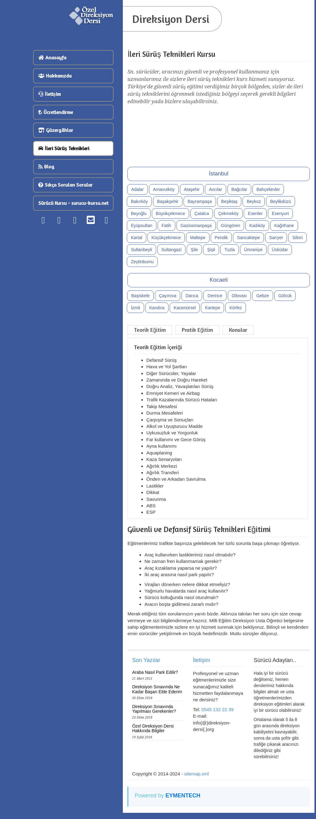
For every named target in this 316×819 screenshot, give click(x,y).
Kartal (136, 237)
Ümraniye (253, 249)
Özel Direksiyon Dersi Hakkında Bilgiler (153, 728)
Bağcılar (239, 189)
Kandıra (156, 307)
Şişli (211, 249)
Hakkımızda (55, 76)
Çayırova (167, 295)
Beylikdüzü (280, 201)
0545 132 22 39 (218, 709)
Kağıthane (284, 225)
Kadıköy (257, 225)
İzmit (135, 307)
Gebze (262, 295)
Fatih (166, 225)
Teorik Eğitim (150, 329)
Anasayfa (52, 57)
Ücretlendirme (55, 112)
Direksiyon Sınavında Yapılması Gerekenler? (154, 709)
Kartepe (212, 307)
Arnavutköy (164, 189)
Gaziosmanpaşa (196, 225)
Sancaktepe (248, 237)
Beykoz (254, 201)
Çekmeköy (228, 213)
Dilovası (239, 295)
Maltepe (198, 237)
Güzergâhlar (55, 130)
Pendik (221, 237)
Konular (238, 329)
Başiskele (140, 295)
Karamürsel (185, 307)
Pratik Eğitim (197, 329)
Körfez (235, 307)
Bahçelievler (268, 189)
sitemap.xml (196, 773)
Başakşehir (167, 201)
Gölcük (285, 295)
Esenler (255, 213)
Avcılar (215, 189)
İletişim (49, 94)
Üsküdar (280, 249)
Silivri (297, 237)
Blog (46, 166)
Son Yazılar (146, 660)
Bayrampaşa (200, 201)
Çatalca (201, 213)
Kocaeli (219, 280)
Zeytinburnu (142, 261)
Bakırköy (139, 201)
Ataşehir (192, 189)
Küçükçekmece (166, 237)
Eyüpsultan (141, 225)
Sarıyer (276, 237)
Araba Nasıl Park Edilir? (155, 672)
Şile (194, 249)
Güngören (230, 225)
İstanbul (218, 174)
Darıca (191, 295)
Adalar (137, 189)
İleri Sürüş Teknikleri (63, 148)
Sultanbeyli (141, 249)
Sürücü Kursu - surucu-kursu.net (73, 203)
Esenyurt (280, 213)
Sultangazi (171, 249)
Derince (214, 295)
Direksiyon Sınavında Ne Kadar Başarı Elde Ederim (157, 689)
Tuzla (229, 249)
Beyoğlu (139, 213)
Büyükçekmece (170, 213)
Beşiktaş (229, 201)
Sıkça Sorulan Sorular (65, 185)
